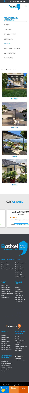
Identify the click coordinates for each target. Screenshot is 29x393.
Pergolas (7, 44)
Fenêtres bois (18, 271)
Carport (6, 25)
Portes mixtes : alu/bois (7, 269)
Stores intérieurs (5, 369)
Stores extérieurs (9, 53)
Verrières (3, 371)
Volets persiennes (5, 291)
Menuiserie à (15, 1)
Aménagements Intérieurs (6, 356)
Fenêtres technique (20, 277)
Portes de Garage (18, 282)
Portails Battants (5, 347)
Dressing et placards (6, 363)
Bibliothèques (4, 361)
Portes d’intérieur (5, 365)
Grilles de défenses (10, 34)
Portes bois (4, 267)
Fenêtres (18, 259)
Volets (3, 282)
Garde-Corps (8, 29)
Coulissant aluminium (20, 263)
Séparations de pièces (6, 367)
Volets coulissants (5, 289)
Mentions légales (12, 385)
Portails (4, 332)
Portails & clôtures (5, 345)
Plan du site (21, 385)
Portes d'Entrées (7, 259)
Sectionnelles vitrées (20, 299)
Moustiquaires (8, 39)
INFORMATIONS (19, 356)
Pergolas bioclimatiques (12, 48)
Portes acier (4, 263)
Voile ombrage (8, 58)
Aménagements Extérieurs (20, 332)
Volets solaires (5, 297)
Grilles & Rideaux (19, 291)
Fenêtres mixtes (19, 273)
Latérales (17, 293)
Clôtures (3, 335)
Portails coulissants (6, 349)
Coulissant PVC (19, 265)
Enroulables (18, 289)
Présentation (18, 358)
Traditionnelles (18, 301)
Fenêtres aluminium (20, 269)
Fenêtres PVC (18, 275)
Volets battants (5, 285)
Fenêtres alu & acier (20, 267)
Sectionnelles (18, 297)
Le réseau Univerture (20, 361)
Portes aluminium (5, 265)
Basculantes (18, 287)
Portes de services (19, 295)
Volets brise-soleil (5, 287)
